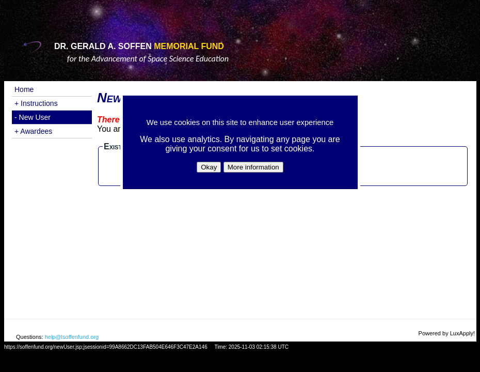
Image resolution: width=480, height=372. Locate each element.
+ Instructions (36, 103)
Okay (209, 167)
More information (253, 167)
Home (24, 89)
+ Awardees (33, 131)
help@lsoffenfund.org (72, 337)
